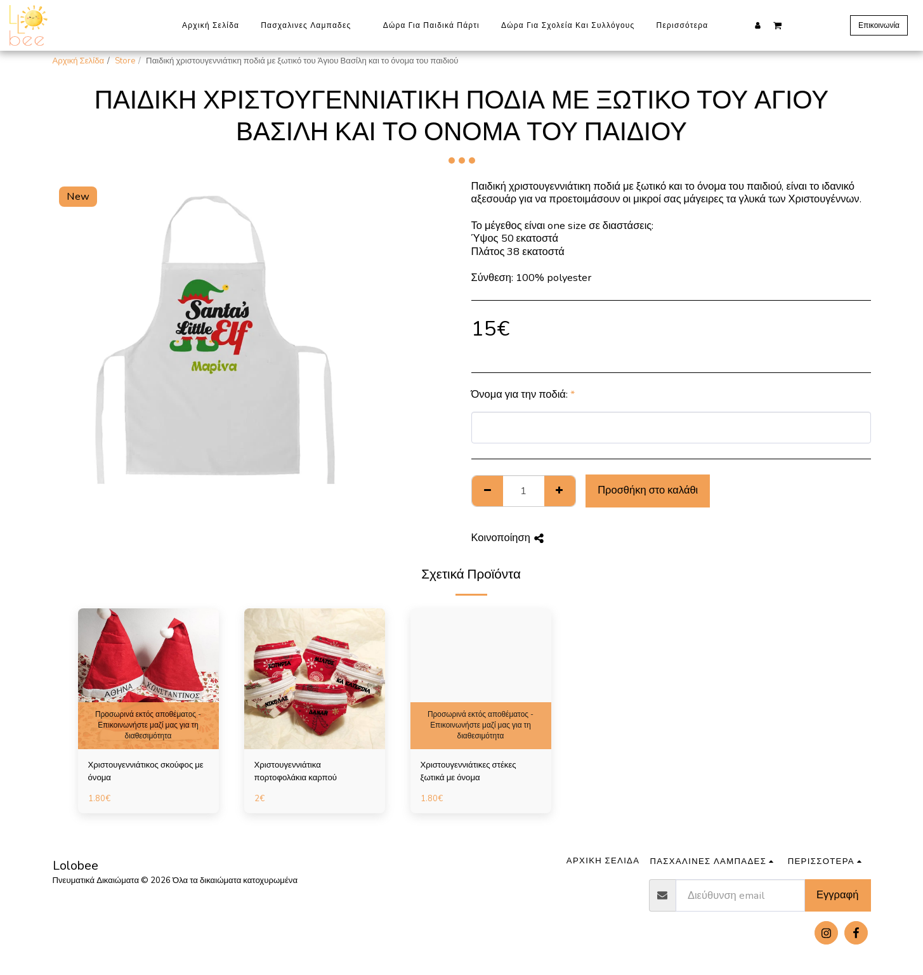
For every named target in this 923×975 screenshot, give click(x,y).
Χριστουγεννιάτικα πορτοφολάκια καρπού (295, 771)
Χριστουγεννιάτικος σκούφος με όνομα (146, 771)
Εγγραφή (837, 894)
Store (125, 61)
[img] (148, 678)
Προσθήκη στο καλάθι (648, 490)
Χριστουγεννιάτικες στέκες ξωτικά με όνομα (468, 771)
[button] (777, 24)
